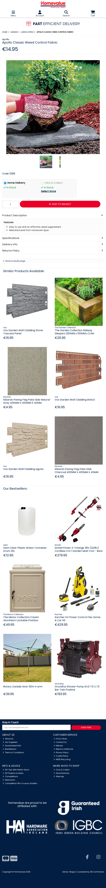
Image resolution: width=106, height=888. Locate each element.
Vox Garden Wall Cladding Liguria (23, 469)
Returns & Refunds (63, 749)
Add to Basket (60, 204)
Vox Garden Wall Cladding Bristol (75, 399)
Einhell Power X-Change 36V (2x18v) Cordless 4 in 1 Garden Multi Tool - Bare (79, 549)
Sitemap (59, 776)
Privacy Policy (61, 752)
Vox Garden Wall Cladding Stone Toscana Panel (23, 332)
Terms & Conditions (13, 752)
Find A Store (60, 738)
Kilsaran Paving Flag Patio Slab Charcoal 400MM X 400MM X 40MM (76, 470)
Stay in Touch (10, 722)
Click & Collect (54, 183)
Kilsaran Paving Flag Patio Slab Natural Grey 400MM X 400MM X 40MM (26, 401)
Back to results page (15, 261)
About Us (8, 738)
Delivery (58, 745)
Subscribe (86, 727)
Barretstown (9, 749)
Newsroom (9, 780)
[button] (96, 62)
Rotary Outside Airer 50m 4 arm (22, 686)
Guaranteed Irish (12, 745)
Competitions (10, 776)
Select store (48, 191)
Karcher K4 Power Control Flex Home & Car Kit (77, 618)
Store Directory (62, 773)
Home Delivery (16, 183)
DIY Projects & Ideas (13, 773)
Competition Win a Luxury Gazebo (20, 783)
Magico (73, 871)
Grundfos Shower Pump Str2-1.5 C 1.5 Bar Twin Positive (77, 688)
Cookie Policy (61, 756)
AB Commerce (97, 871)
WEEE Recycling (62, 759)
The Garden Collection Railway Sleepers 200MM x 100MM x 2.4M (74, 332)
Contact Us (60, 742)
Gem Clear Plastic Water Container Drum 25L (25, 549)
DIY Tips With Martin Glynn (16, 769)
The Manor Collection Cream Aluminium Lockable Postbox (21, 618)
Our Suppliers (10, 742)
